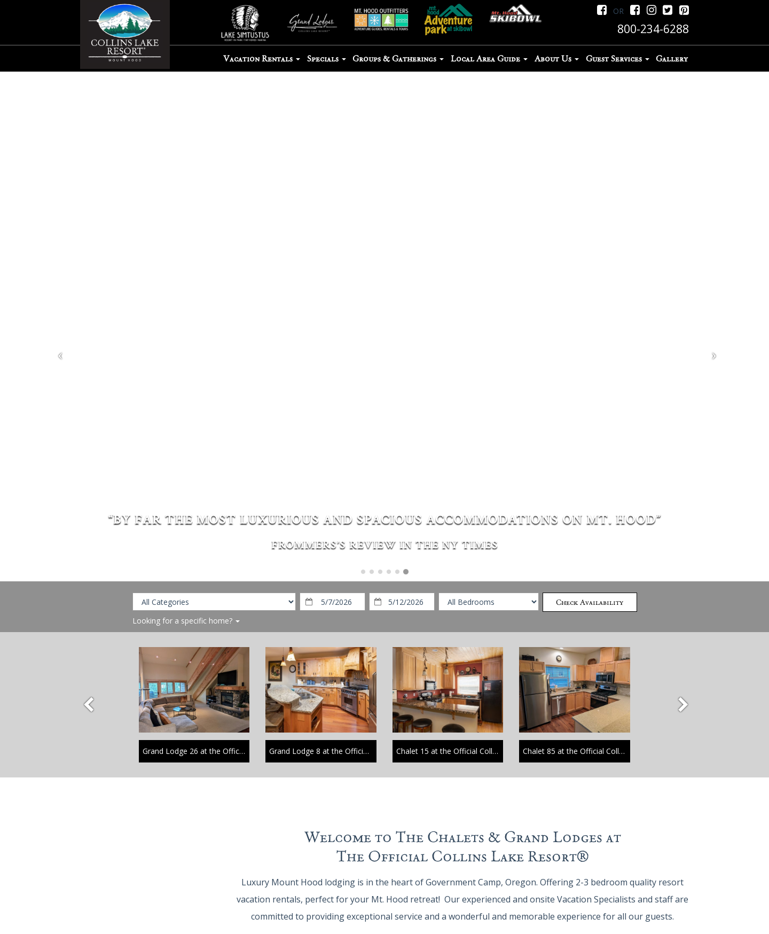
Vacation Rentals (261, 58)
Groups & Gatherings (398, 58)
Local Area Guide (489, 58)
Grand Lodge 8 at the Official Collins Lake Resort (353, 751)
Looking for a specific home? (186, 621)
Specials (326, 58)
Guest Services (617, 58)
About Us (557, 58)
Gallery (672, 58)
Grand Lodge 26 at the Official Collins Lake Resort (229, 751)
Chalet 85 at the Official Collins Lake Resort (597, 751)
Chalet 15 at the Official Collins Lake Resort (471, 751)
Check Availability (589, 602)
